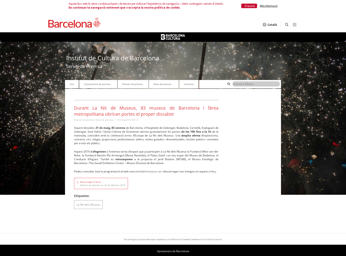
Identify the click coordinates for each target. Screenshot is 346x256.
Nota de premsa (162, 84)
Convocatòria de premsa (97, 84)
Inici (72, 84)
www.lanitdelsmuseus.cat (145, 171)
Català (269, 25)
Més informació (268, 5)
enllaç (212, 171)
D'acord (250, 6)
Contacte (189, 84)
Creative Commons (191, 239)
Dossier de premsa (132, 84)
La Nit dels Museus (88, 205)
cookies (174, 7)
